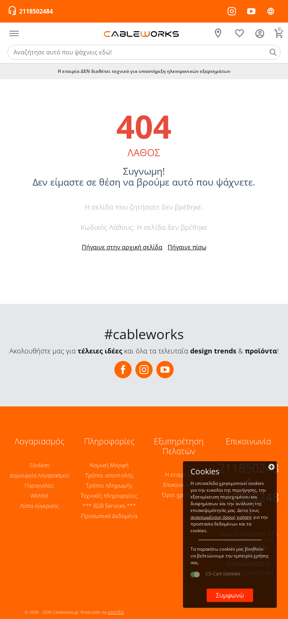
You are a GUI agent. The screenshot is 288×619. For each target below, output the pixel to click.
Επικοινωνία (179, 484)
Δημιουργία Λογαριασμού (39, 475)
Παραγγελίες (39, 485)
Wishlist (39, 495)
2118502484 (36, 11)
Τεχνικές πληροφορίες (109, 495)
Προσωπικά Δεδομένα (109, 515)
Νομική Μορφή (109, 465)
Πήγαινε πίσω (187, 247)
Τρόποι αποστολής (109, 475)
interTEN (116, 612)
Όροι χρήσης (179, 494)
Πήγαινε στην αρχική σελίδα (122, 247)
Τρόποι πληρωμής (109, 485)
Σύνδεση (40, 465)
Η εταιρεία (178, 474)
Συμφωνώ (229, 595)
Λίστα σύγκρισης (39, 505)
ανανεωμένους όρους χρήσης (221, 517)
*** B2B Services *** (108, 505)
